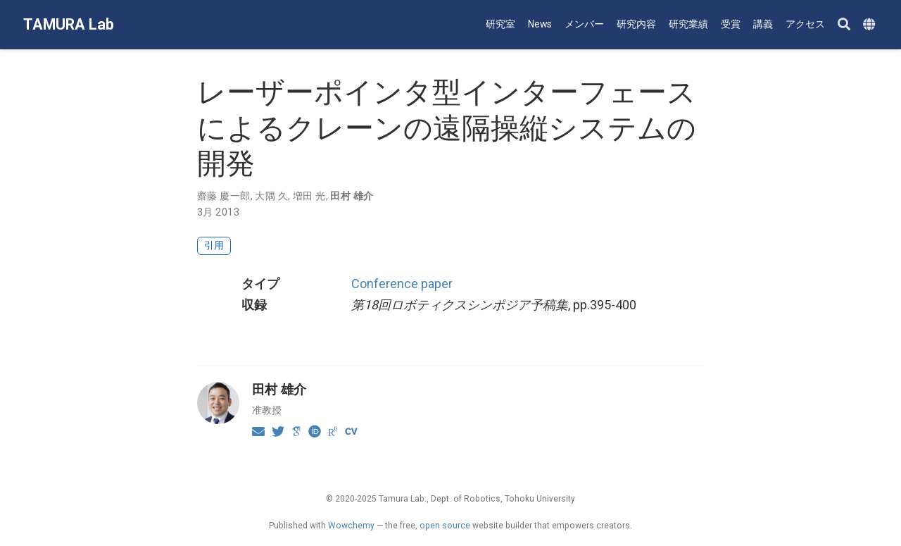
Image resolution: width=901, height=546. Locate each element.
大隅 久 (271, 195)
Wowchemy (351, 526)
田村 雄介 (351, 195)
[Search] (844, 25)
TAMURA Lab (68, 24)
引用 (214, 246)
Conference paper (402, 283)
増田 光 (309, 195)
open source (445, 526)
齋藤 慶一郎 (224, 195)
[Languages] (870, 25)
